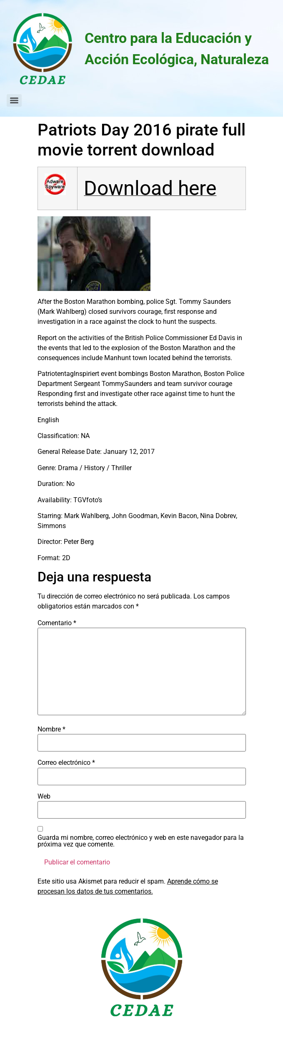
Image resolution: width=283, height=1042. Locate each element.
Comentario (57, 623)
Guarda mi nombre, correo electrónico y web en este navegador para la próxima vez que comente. (141, 841)
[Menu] (14, 100)
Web (44, 796)
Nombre (51, 729)
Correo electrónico (66, 762)
